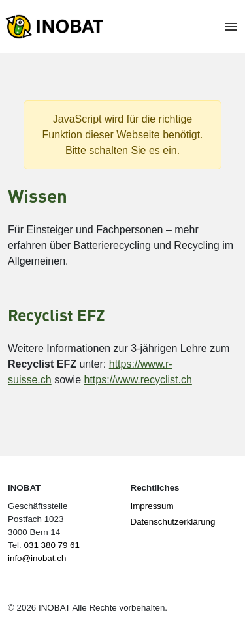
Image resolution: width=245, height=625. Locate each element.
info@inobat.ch (37, 558)
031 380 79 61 (52, 545)
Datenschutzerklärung (173, 522)
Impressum (152, 506)
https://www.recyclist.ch (138, 379)
